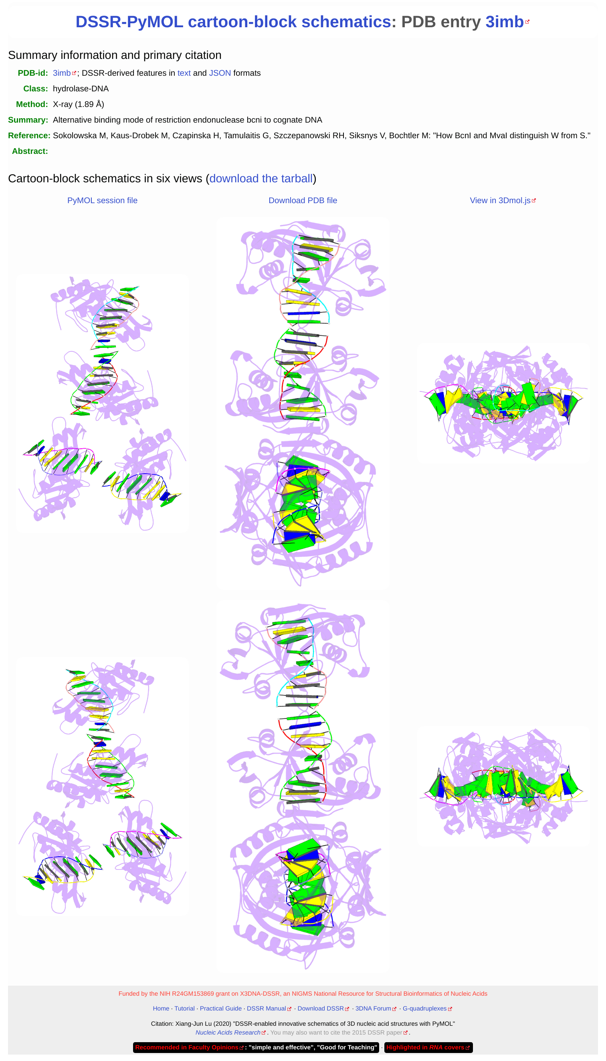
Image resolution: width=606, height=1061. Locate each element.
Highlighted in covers (425, 1047)
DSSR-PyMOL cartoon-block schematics (233, 21)
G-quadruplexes (425, 1008)
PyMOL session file (102, 200)
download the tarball (261, 178)
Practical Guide (221, 1008)
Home (161, 1008)
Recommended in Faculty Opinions (186, 1047)
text (184, 73)
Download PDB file (303, 200)
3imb (505, 21)
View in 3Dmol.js (500, 200)
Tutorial (184, 1008)
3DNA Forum (373, 1008)
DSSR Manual (266, 1008)
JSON (220, 73)
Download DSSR (321, 1008)
